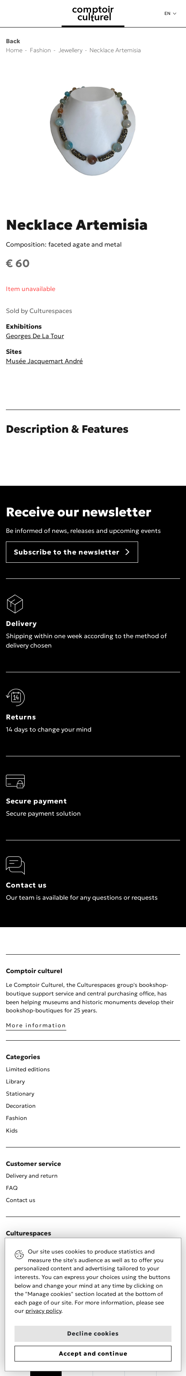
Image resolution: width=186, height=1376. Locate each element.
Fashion (16, 1118)
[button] (170, 13)
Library (15, 1081)
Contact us (20, 1200)
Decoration (21, 1105)
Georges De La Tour (35, 336)
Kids (12, 1130)
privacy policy (43, 1310)
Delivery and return (32, 1175)
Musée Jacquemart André (44, 361)
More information (36, 1025)
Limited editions (28, 1069)
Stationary (20, 1093)
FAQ (12, 1187)
